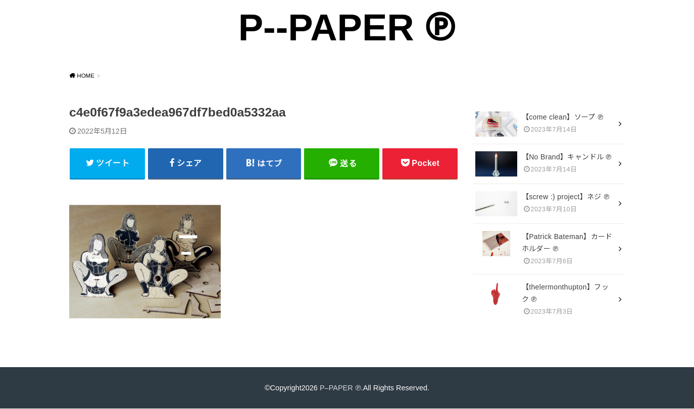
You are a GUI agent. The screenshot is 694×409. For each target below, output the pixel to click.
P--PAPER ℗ (347, 27)
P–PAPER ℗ (340, 388)
